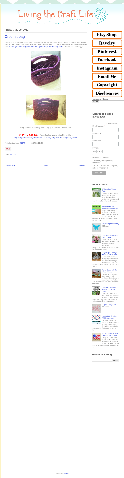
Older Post (81, 166)
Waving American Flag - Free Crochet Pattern (110, 334)
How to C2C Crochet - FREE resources (109, 317)
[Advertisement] (105, 381)
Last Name (96, 141)
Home (46, 166)
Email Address (98, 126)
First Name (96, 133)
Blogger (66, 473)
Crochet (13, 154)
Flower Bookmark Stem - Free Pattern (110, 271)
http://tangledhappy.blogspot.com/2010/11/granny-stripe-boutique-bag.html (35, 47)
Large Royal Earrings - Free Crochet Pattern (110, 254)
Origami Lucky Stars (109, 305)
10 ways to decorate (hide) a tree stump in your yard (109, 289)
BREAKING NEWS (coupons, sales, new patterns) (105, 167)
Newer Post (11, 166)
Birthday (95, 148)
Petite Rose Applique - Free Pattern (110, 236)
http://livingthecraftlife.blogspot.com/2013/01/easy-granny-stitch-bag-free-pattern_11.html (45, 138)
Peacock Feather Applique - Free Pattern (110, 207)
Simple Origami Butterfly (110, 224)
